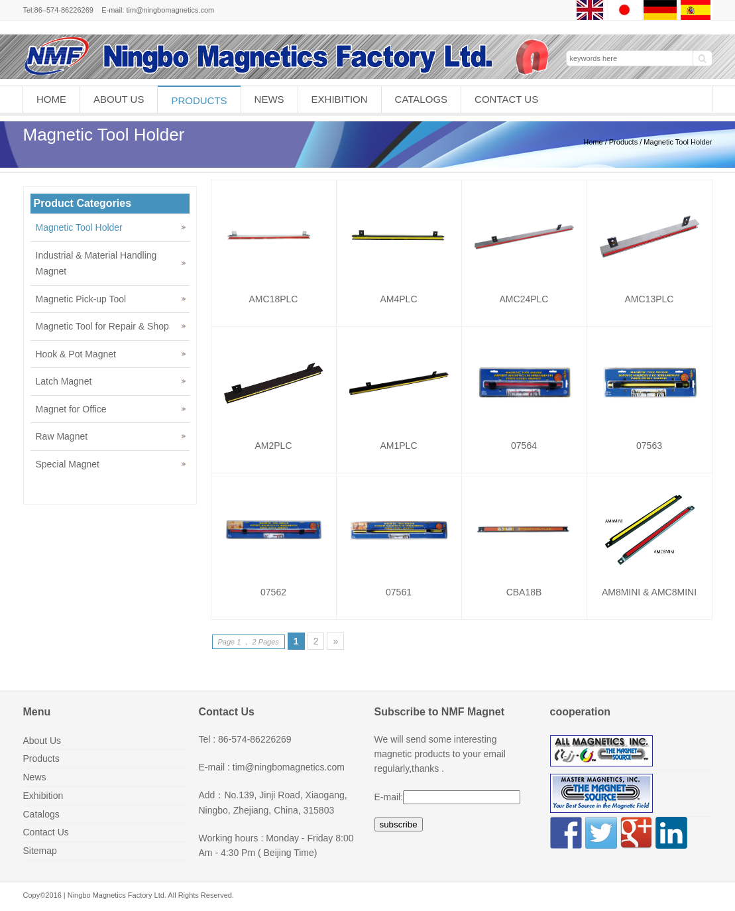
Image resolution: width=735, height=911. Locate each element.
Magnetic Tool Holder (79, 227)
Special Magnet (68, 464)
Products (199, 100)
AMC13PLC (649, 299)
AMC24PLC (524, 299)
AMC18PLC (273, 299)
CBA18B (524, 592)
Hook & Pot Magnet (76, 354)
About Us (118, 99)
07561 (399, 592)
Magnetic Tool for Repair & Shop (102, 326)
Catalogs (421, 99)
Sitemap (40, 850)
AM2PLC (273, 445)
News (269, 99)
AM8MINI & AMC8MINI (649, 592)
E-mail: (389, 797)
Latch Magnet (64, 381)
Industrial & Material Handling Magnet (96, 263)
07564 (524, 445)
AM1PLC (398, 445)
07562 (273, 592)
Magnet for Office (71, 409)
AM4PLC (398, 299)
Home (51, 99)
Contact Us (506, 99)
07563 (649, 445)
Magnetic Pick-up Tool (81, 299)
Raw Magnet (62, 436)
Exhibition (339, 99)
